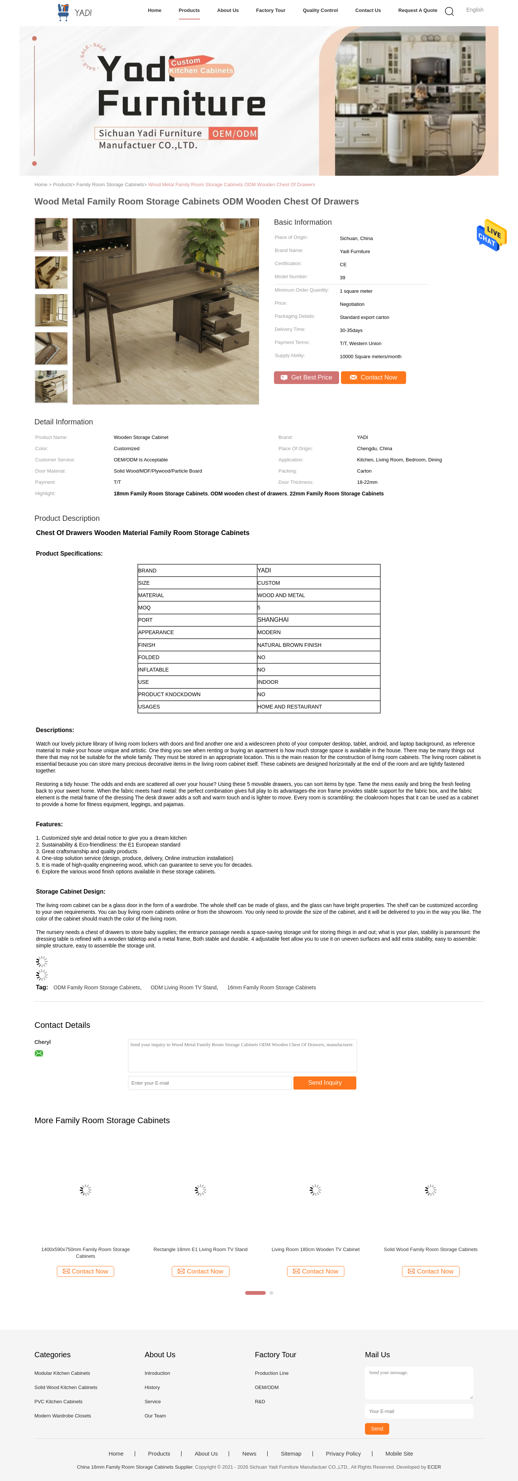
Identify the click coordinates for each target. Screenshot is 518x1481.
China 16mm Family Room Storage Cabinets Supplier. (136, 1467)
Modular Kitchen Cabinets (62, 1373)
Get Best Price (306, 377)
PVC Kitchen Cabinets (58, 1401)
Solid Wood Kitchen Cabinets (65, 1387)
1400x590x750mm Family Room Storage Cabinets (85, 1253)
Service (152, 1401)
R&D (260, 1401)
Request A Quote (418, 10)
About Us (228, 10)
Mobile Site (399, 1453)
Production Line (272, 1373)
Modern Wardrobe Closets (62, 1416)
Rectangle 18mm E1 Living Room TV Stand (200, 1249)
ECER (434, 1467)
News (249, 1453)
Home (154, 10)
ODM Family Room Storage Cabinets (97, 987)
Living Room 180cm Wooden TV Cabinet (316, 1249)
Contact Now (373, 377)
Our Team (155, 1416)
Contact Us (368, 10)
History (151, 1387)
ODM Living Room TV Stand (183, 987)
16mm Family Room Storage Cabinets (271, 987)
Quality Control (320, 10)
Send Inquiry (325, 1082)
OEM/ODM (267, 1387)
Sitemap (291, 1453)
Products (189, 10)
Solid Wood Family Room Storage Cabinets (431, 1249)
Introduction (157, 1373)
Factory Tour (271, 10)
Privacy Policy (343, 1453)
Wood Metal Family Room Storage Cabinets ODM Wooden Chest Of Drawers (231, 184)
